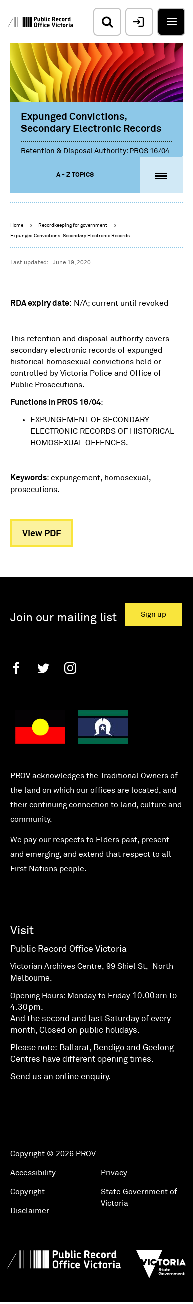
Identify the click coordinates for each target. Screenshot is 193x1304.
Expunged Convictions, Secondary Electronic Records (70, 235)
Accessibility (33, 1173)
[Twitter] (43, 668)
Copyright (27, 1192)
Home (16, 225)
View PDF (41, 533)
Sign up (153, 614)
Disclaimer (29, 1211)
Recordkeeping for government (72, 225)
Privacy (114, 1173)
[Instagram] (70, 668)
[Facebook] (16, 668)
